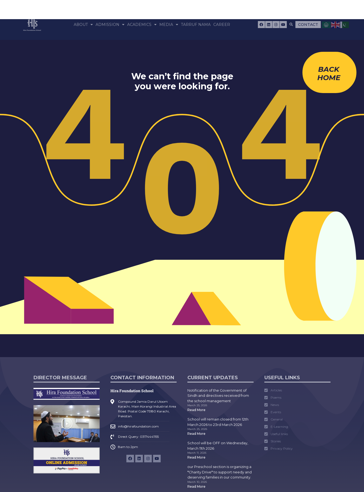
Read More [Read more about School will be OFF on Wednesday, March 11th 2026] (196, 457)
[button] (291, 24)
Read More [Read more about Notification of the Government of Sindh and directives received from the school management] (196, 410)
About (83, 24)
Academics (142, 24)
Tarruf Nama (196, 24)
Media (168, 24)
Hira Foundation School (131, 390)
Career (221, 24)
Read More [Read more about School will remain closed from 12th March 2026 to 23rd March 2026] (196, 434)
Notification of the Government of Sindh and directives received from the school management (218, 395)
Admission (110, 24)
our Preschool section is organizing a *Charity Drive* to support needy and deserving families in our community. (219, 471)
